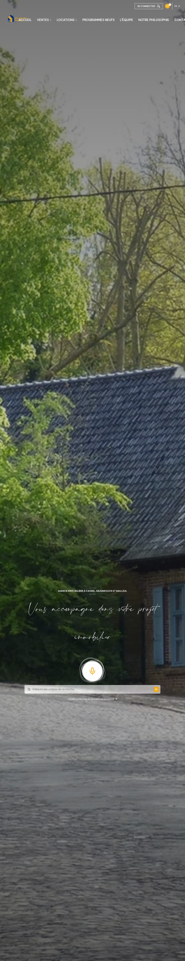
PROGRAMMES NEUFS (98, 19)
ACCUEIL (25, 19)
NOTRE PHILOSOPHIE (153, 19)
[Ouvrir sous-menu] (51, 20)
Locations (65, 19)
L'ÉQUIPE (126, 19)
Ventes (43, 19)
